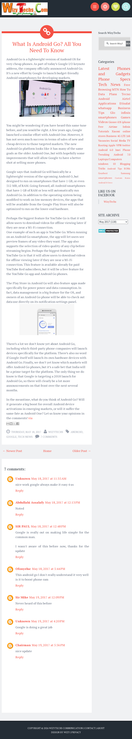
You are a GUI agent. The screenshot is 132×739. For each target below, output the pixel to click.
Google (11, 436)
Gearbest (103, 173)
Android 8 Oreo (105, 182)
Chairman (23, 645)
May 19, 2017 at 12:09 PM (46, 597)
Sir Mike (21, 597)
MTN (115, 89)
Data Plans (107, 94)
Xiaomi (116, 131)
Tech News (25, 436)
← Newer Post (12, 451)
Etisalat (124, 103)
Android (77, 432)
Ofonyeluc (23, 569)
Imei (117, 150)
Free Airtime (107, 126)
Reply (19, 490)
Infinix (126, 126)
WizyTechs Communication (66, 728)
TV (128, 140)
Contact (89, 728)
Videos (103, 122)
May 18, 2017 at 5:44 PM (48, 569)
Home (47, 451)
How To (125, 89)
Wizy (67, 732)
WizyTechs (55, 432)
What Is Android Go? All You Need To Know (47, 47)
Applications (107, 103)
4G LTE (121, 136)
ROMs (127, 168)
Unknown (22, 478)
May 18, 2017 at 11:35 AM (48, 478)
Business (111, 136)
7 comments (49, 436)
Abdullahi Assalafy (29, 502)
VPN (119, 145)
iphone (126, 122)
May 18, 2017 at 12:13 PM (62, 502)
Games (125, 117)
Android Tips (114, 168)
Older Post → (82, 451)
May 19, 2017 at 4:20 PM (47, 621)
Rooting (103, 145)
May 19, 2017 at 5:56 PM (48, 645)
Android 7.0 (122, 154)
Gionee (113, 122)
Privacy (76, 732)
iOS (119, 122)
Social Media (118, 140)
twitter (126, 145)
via (30, 418)
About (101, 728)
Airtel (126, 99)
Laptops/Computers (110, 159)
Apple (111, 145)
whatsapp (104, 108)
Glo (112, 113)
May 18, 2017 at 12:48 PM (48, 526)
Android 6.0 (105, 150)
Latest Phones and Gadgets (114, 71)
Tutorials (103, 131)
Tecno (126, 94)
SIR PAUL (22, 526)
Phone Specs (114, 79)
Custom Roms (122, 178)
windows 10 (107, 164)
